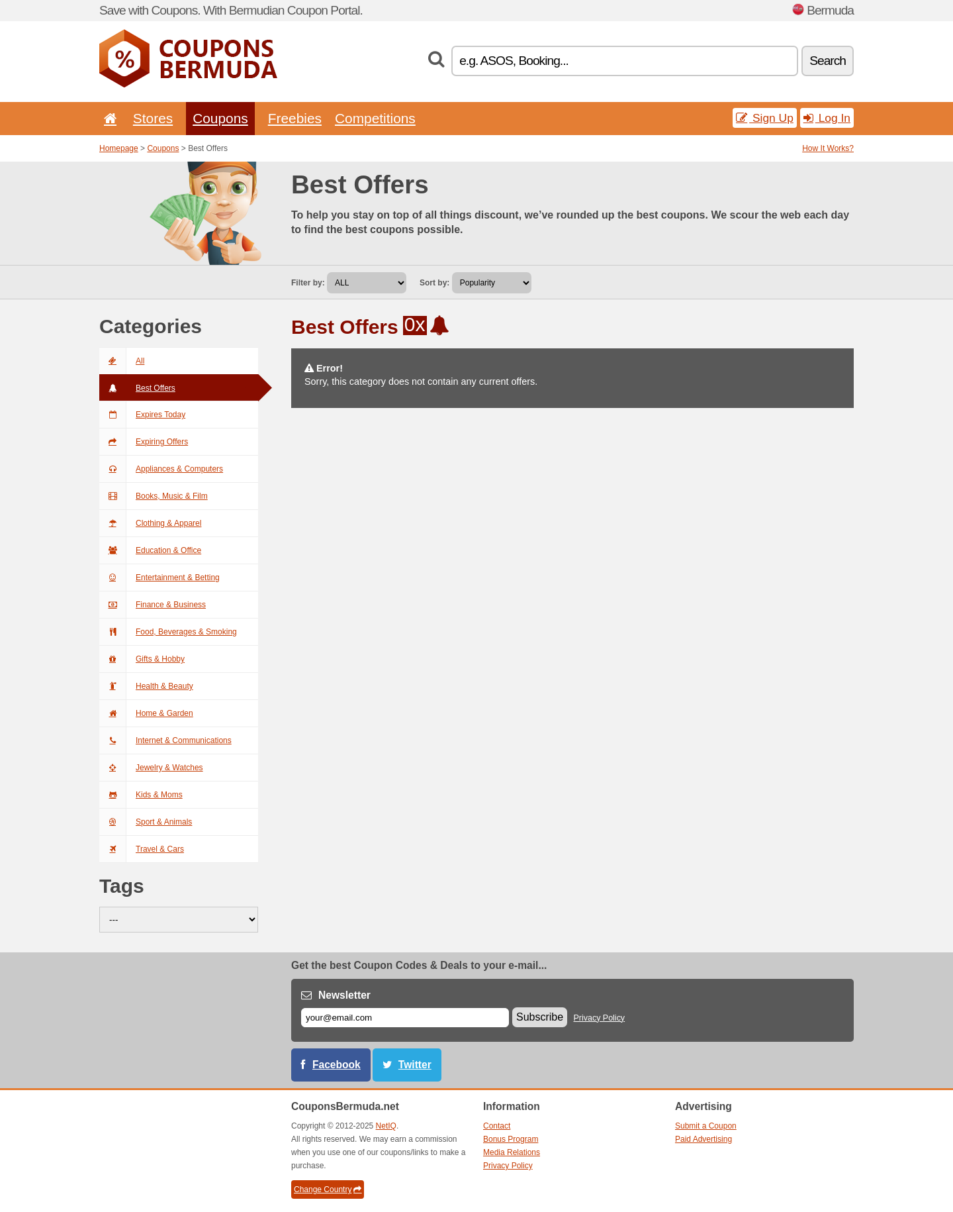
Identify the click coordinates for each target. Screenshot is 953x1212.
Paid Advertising (703, 1139)
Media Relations (511, 1152)
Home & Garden (146, 713)
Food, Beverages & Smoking (168, 632)
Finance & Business (152, 604)
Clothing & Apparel (150, 523)
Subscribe (539, 1017)
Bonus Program (510, 1139)
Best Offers (137, 388)
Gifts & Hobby (142, 659)
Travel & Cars (141, 849)
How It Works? (828, 148)
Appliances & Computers (161, 469)
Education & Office (150, 550)
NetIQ (386, 1126)
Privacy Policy (599, 1018)
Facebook (336, 1064)
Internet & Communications (165, 740)
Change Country (327, 1189)
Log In (826, 118)
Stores (153, 118)
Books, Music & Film (153, 496)
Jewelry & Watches (151, 767)
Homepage (118, 148)
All (121, 361)
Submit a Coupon (706, 1126)
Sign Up (765, 118)
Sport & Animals (145, 822)
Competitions (375, 118)
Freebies (295, 118)
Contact (496, 1126)
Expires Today (142, 414)
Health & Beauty (146, 686)
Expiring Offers (143, 442)
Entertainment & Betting (159, 577)
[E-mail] (405, 1017)
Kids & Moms (141, 795)
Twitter (414, 1064)
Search (827, 61)
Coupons (220, 118)
